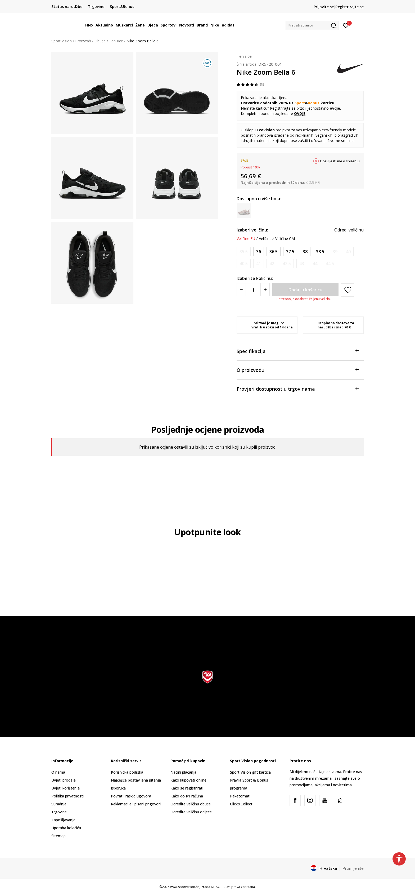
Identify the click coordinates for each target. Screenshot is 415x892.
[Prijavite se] (345, 25)
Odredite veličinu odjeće (191, 811)
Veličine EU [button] (246, 239)
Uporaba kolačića (66, 827)
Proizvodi (83, 40)
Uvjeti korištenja (65, 788)
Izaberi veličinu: (252, 230)
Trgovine (59, 811)
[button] (312, 25)
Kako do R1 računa (186, 796)
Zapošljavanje (63, 819)
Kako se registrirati (186, 788)
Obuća (100, 40)
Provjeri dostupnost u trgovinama (297, 388)
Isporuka (118, 788)
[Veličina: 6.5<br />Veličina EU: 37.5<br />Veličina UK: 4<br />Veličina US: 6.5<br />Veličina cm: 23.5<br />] (290, 251)
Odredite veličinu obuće (190, 803)
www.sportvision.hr (184, 887)
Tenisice (116, 40)
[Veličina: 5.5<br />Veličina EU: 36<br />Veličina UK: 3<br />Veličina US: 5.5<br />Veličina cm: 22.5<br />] (258, 251)
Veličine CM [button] (285, 239)
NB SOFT (217, 887)
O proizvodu (297, 369)
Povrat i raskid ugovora (131, 796)
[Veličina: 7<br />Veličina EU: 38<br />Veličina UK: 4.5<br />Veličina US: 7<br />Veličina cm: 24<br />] (305, 251)
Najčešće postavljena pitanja (136, 780)
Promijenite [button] (353, 868)
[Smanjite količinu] (241, 289)
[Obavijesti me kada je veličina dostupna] (244, 251)
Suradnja (58, 803)
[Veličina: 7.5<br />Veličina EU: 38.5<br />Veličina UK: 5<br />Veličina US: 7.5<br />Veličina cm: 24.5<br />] (320, 251)
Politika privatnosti (67, 796)
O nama (58, 772)
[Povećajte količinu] (265, 289)
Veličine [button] (265, 239)
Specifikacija (297, 350)
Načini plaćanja (183, 772)
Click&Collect (241, 803)
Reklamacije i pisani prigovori (136, 803)
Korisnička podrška (127, 772)
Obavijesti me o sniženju (340, 161)
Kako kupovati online (188, 780)
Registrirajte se (349, 6)
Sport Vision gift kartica (250, 772)
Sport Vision (61, 40)
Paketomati (240, 796)
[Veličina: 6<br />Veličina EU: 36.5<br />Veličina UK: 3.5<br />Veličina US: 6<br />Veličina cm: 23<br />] (274, 251)
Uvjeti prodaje (63, 780)
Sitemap (58, 835)
